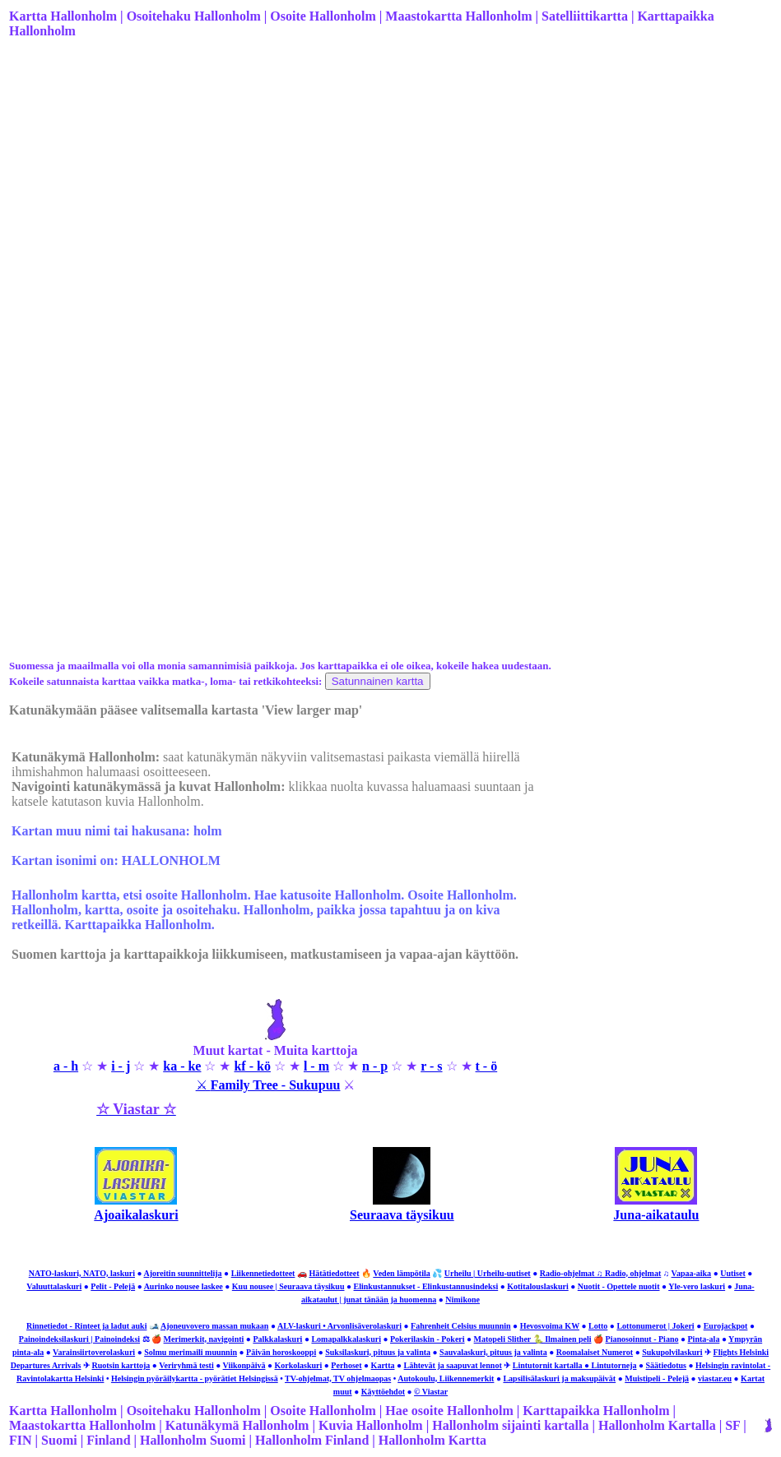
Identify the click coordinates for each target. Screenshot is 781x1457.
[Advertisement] (389, 182)
